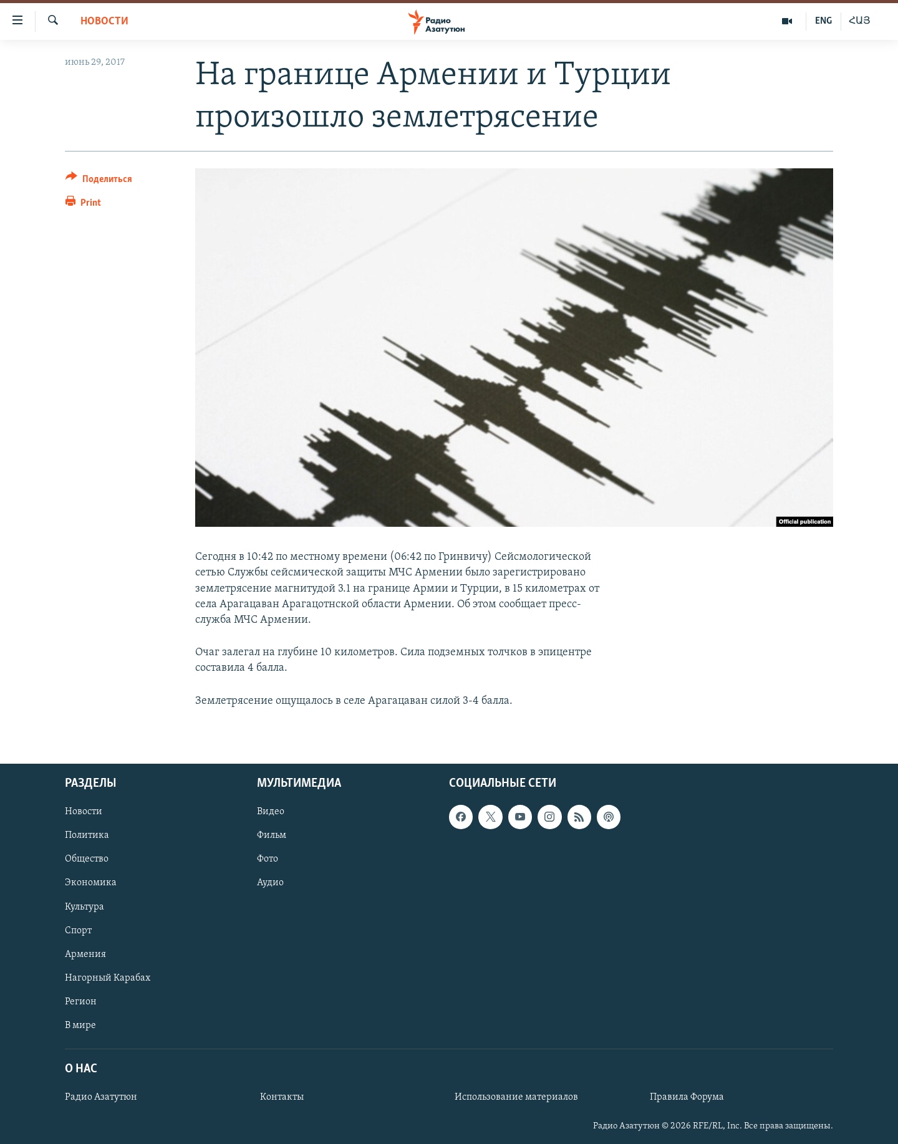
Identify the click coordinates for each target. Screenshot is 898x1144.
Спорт (78, 930)
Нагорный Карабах (107, 978)
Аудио (270, 883)
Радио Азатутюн (101, 1097)
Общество (87, 859)
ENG (823, 21)
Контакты (282, 1097)
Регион (81, 1002)
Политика (87, 835)
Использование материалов (516, 1097)
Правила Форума (687, 1097)
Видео (270, 812)
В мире (80, 1026)
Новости (104, 21)
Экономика (91, 883)
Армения (85, 954)
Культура (84, 906)
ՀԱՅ (860, 21)
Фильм (271, 835)
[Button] (98, 181)
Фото (267, 859)
